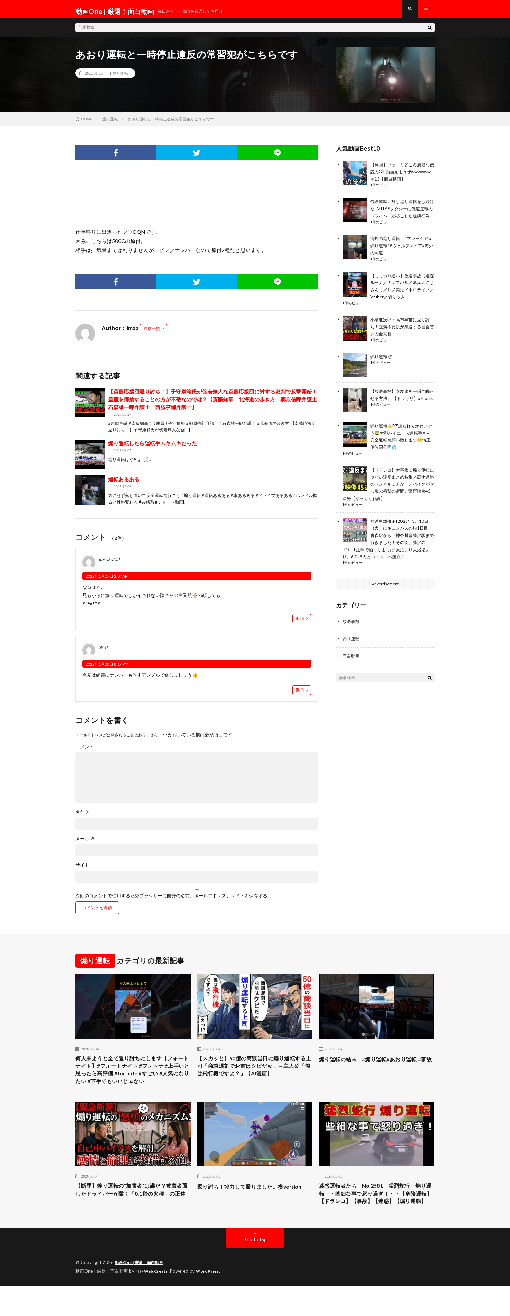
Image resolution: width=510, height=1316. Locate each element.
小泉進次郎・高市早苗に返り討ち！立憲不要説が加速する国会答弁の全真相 (402, 335)
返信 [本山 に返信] (300, 695)
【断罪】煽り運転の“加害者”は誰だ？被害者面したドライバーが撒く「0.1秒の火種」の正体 (132, 1213)
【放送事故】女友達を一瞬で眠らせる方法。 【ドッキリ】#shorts (402, 405)
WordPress (211, 1301)
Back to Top (255, 1270)
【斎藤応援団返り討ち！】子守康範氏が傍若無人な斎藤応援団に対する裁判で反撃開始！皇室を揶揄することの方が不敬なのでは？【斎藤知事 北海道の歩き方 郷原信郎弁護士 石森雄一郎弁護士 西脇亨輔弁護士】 (215, 404)
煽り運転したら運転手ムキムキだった (152, 448)
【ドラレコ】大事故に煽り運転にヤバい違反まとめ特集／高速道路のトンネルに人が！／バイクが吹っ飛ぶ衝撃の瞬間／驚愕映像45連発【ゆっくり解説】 (388, 491)
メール (85, 844)
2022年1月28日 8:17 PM (107, 669)
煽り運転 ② (382, 364)
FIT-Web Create (153, 1301)
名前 (82, 817)
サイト (82, 870)
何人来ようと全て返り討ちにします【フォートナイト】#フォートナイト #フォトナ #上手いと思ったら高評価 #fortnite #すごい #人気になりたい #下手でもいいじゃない (132, 1082)
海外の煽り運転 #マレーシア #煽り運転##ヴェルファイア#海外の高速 (401, 255)
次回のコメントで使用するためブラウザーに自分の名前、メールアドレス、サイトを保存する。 (173, 901)
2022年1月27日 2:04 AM (107, 581)
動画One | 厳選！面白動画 (141, 1293)
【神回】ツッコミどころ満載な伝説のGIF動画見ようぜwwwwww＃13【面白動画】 (402, 176)
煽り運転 (120, 78)
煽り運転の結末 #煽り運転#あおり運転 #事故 (376, 1069)
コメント (84, 752)
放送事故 (352, 627)
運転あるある (123, 484)
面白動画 (352, 661)
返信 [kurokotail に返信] (300, 623)
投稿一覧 (151, 333)
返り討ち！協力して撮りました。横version (245, 1209)
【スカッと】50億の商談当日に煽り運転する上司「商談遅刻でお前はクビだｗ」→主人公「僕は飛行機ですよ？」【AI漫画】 (254, 1077)
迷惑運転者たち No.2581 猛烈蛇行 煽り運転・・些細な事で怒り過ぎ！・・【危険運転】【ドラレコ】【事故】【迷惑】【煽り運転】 (376, 1218)
